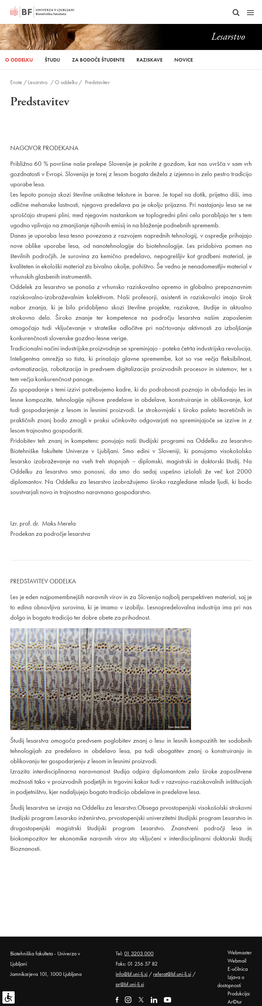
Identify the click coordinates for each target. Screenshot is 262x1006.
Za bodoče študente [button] (98, 59)
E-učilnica (238, 968)
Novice (183, 59)
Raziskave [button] (149, 59)
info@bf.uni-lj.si (131, 974)
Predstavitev (97, 82)
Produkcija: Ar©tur (239, 997)
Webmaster (240, 952)
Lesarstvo (37, 82)
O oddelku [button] (19, 59)
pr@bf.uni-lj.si (130, 984)
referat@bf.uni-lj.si (172, 974)
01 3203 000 (139, 953)
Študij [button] (52, 59)
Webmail (237, 960)
